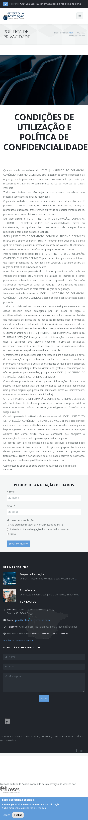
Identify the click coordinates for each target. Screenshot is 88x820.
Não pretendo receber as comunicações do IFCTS (36, 524)
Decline (18, 815)
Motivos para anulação (20, 520)
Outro (12, 534)
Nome (11, 491)
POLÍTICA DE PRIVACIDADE (18, 640)
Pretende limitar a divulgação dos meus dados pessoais (39, 529)
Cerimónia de (27, 590)
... (76, 578)
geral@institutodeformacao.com (32, 620)
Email (11, 506)
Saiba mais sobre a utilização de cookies (24, 808)
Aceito (6, 815)
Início (71, 32)
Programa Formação (32, 574)
